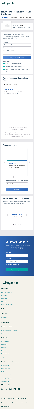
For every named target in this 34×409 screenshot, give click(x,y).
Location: (5, 42)
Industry (12, 9)
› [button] (29, 162)
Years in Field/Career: (9, 50)
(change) (12, 47)
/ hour (21, 25)
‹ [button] (4, 162)
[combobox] (17, 45)
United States (4, 9)
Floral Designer (9, 89)
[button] (5, 17)
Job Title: (8, 252)
